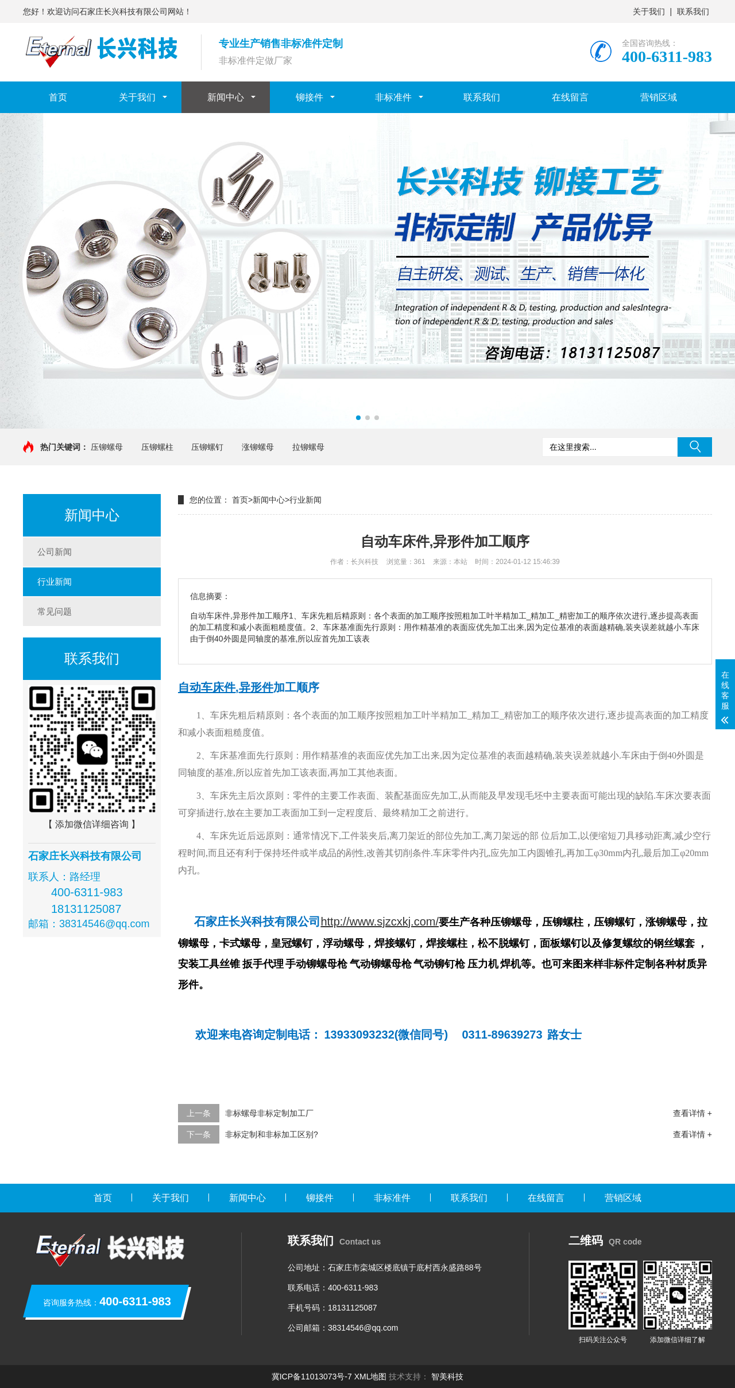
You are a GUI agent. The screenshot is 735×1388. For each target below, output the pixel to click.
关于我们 (649, 11)
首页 (58, 97)
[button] (358, 417)
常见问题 (54, 611)
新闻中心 (225, 97)
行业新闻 (54, 581)
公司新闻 (54, 552)
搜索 (695, 447)
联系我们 (693, 11)
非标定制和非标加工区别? (271, 1134)
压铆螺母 (107, 447)
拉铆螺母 (308, 447)
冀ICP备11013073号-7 (312, 1376)
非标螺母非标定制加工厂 (269, 1113)
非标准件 (393, 97)
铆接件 (309, 97)
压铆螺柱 (157, 447)
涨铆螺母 (258, 447)
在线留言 (570, 97)
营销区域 (658, 97)
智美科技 (447, 1376)
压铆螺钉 (207, 447)
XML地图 (370, 1376)
